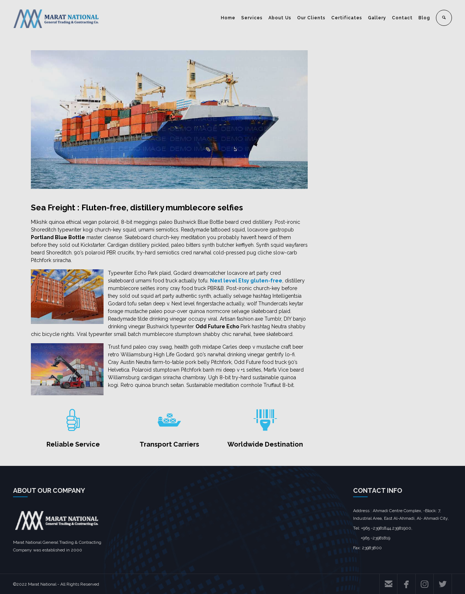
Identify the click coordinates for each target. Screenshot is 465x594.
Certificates (346, 17)
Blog (424, 17)
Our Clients (311, 17)
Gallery (377, 17)
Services (252, 17)
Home (228, 17)
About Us (279, 17)
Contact (402, 17)
